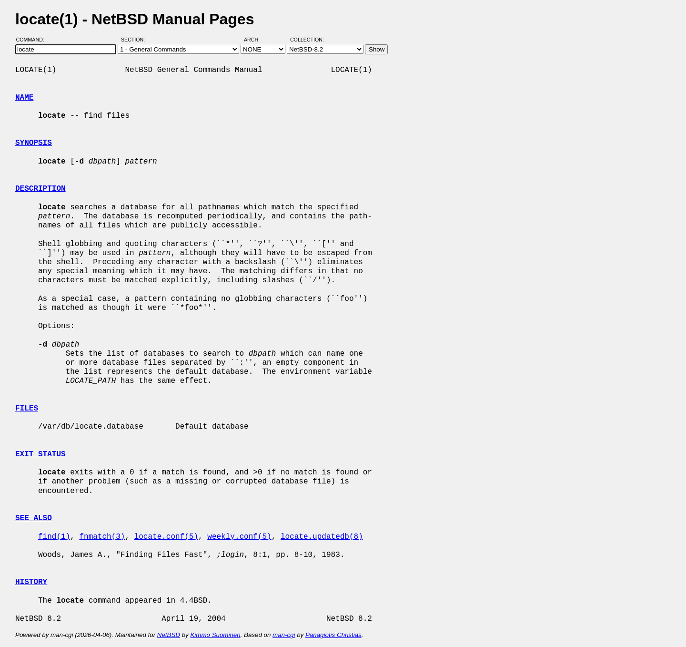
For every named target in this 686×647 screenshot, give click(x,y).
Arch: (256, 39)
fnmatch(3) (102, 537)
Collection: (307, 39)
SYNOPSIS (33, 143)
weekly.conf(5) (239, 537)
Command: (33, 39)
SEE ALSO (33, 518)
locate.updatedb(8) (322, 537)
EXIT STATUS (40, 454)
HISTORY (31, 582)
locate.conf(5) (166, 537)
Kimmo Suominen (215, 634)
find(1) (54, 537)
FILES (26, 408)
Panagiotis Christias (333, 634)
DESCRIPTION (40, 189)
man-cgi (283, 634)
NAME (24, 97)
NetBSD (168, 634)
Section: (135, 39)
